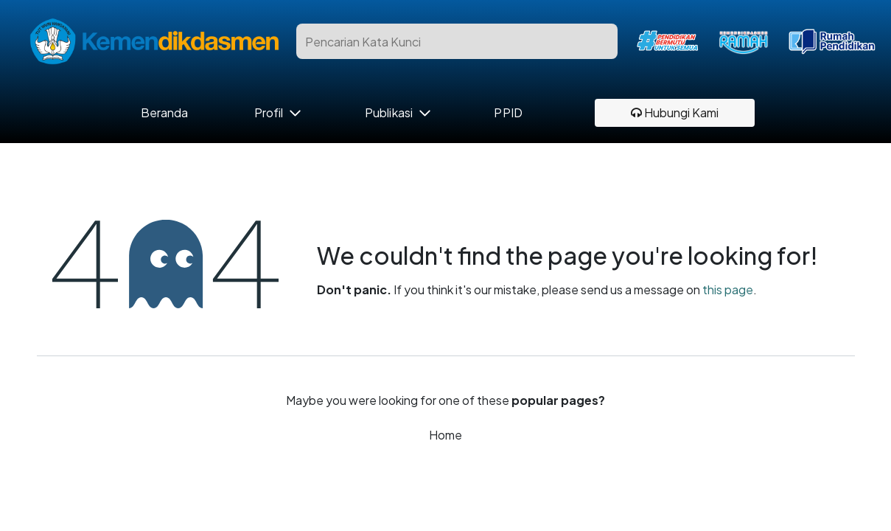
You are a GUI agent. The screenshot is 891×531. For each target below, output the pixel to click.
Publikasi (389, 112)
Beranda (165, 112)
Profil (268, 112)
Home (445, 434)
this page (727, 289)
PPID (508, 112)
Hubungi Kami (675, 112)
